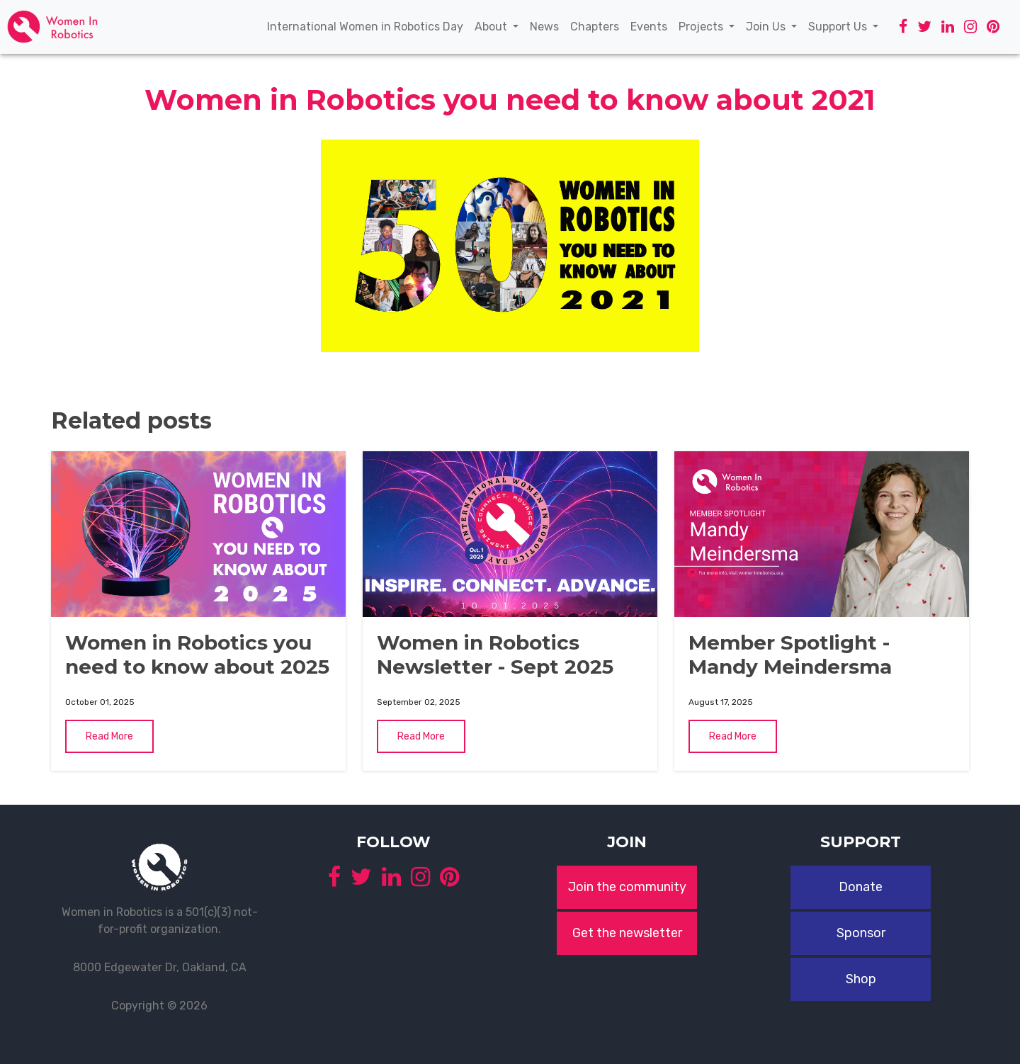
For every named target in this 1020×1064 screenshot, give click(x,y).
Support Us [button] (839, 26)
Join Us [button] (767, 26)
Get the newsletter (627, 933)
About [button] (492, 26)
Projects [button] (702, 26)
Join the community (627, 887)
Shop (861, 979)
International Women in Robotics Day (368, 25)
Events (651, 25)
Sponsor (861, 933)
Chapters (597, 25)
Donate (861, 887)
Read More (109, 736)
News (547, 25)
